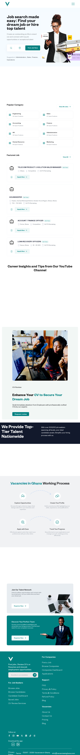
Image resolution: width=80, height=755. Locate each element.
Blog (44, 700)
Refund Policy (48, 696)
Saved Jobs (13, 699)
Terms (18, 753)
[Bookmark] (11, 177)
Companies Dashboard (52, 669)
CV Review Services (17, 703)
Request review (21, 414)
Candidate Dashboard (18, 695)
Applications (47, 673)
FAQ (44, 685)
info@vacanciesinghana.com (63, 753)
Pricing (45, 719)
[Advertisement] (42, 82)
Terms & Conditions (50, 692)
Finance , (35, 57)
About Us (46, 712)
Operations (11, 60)
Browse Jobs (14, 688)
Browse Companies (50, 666)
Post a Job (46, 662)
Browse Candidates (16, 692)
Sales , (29, 57)
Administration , (21, 57)
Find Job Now (33, 48)
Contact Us (47, 715)
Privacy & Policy (49, 689)
